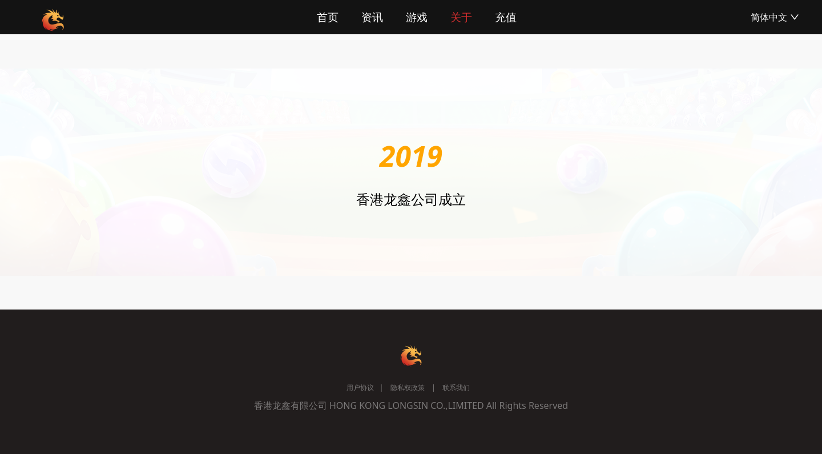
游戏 (417, 17)
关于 (461, 17)
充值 (506, 17)
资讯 (372, 17)
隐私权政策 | (409, 387)
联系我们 (456, 387)
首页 (328, 17)
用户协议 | (364, 387)
